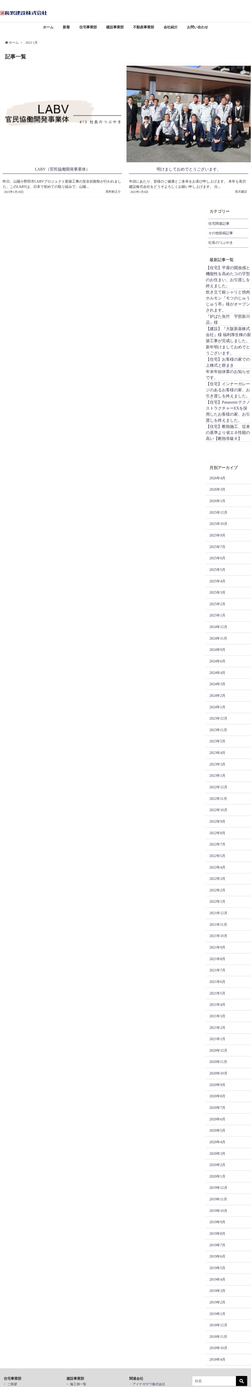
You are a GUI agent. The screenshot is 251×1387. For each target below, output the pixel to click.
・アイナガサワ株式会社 (147, 1382)
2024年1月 (217, 705)
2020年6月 (217, 1117)
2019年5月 (217, 1266)
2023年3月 (217, 762)
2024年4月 (217, 671)
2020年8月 (217, 1094)
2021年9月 (217, 946)
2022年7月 (217, 842)
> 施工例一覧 (76, 1382)
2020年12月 (218, 1049)
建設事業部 (115, 27)
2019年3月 (217, 1289)
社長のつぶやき (220, 241)
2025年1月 (217, 613)
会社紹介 (171, 27)
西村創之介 (113, 190)
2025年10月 (218, 522)
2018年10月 (218, 1346)
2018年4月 (217, 1358)
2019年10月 (218, 1209)
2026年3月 (217, 488)
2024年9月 (217, 648)
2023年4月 (217, 751)
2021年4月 (217, 1003)
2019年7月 (217, 1243)
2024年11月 (218, 637)
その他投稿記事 (220, 231)
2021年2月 (217, 1026)
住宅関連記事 (218, 222)
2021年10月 (218, 934)
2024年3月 (217, 682)
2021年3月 (217, 1014)
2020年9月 (217, 1083)
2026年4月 (217, 476)
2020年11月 (218, 1060)
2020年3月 (217, 1151)
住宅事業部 (88, 27)
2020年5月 (217, 1129)
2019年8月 (217, 1232)
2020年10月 (218, 1071)
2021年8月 (217, 957)
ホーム (48, 27)
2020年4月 (217, 1140)
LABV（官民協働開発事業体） (62, 169)
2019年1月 (217, 1312)
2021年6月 (217, 980)
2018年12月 (218, 1323)
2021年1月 (217, 1037)
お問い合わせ (197, 27)
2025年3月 (217, 591)
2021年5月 (217, 991)
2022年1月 (217, 900)
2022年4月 (217, 865)
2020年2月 (217, 1163)
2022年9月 (217, 820)
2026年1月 (217, 499)
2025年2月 (217, 602)
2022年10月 (218, 808)
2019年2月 (217, 1300)
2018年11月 (218, 1335)
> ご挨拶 (10, 1382)
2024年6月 (217, 659)
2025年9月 (217, 533)
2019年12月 (218, 1186)
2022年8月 (217, 831)
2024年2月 (217, 694)
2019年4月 (217, 1278)
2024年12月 (218, 625)
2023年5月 (217, 739)
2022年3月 (217, 877)
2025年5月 (217, 568)
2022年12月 (218, 785)
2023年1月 (217, 774)
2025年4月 (217, 579)
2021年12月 (218, 911)
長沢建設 (241, 190)
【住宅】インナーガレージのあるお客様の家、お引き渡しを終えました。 (228, 388)
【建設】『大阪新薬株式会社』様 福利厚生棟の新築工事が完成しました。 (228, 333)
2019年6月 (217, 1255)
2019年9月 (217, 1220)
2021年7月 (217, 968)
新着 (66, 27)
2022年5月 (217, 854)
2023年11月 (218, 728)
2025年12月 (218, 511)
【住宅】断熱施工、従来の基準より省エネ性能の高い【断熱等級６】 (228, 431)
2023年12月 (218, 717)
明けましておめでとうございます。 (189, 169)
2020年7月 (217, 1106)
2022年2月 (217, 888)
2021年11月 (218, 923)
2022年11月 (218, 797)
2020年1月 (217, 1175)
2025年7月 (217, 545)
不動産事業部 (143, 27)
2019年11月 (218, 1197)
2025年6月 (217, 556)
